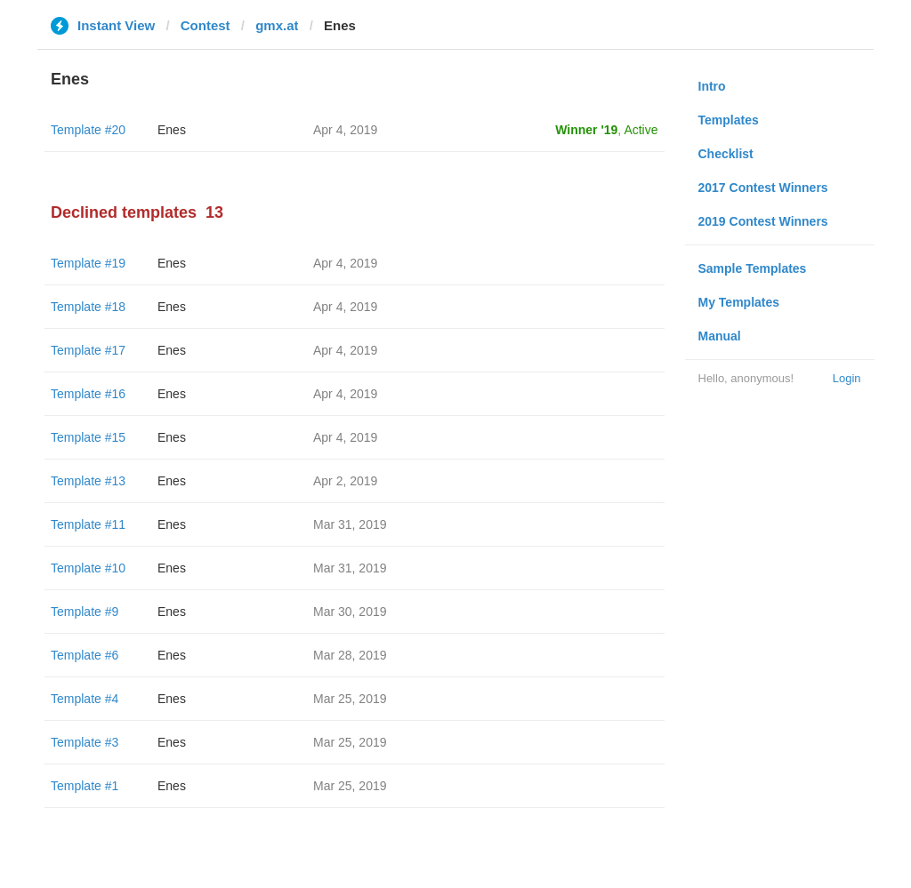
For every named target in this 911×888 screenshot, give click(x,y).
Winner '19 (586, 130)
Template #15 (88, 437)
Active (640, 130)
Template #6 (84, 655)
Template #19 (88, 263)
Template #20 (88, 130)
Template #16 (88, 394)
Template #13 (88, 481)
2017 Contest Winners (763, 187)
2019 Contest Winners (763, 221)
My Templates (739, 302)
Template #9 (84, 611)
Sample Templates (752, 268)
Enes (171, 130)
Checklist (726, 154)
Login (847, 378)
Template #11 (88, 524)
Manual (719, 336)
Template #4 (84, 699)
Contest (205, 25)
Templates (728, 120)
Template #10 (88, 568)
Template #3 (84, 742)
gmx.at (276, 25)
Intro (712, 86)
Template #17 (88, 350)
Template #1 (84, 786)
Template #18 (88, 307)
